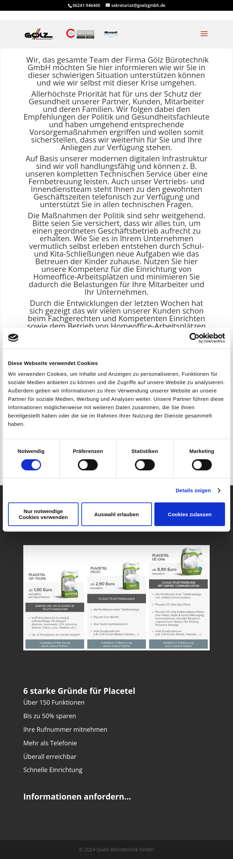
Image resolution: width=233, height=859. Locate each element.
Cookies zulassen (190, 514)
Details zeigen (193, 490)
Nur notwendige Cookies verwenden (43, 514)
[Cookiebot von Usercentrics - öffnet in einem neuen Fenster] (194, 338)
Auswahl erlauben (116, 514)
